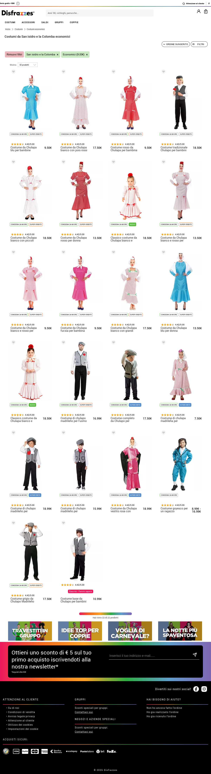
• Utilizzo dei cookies (19, 724)
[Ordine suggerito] (176, 44)
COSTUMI (10, 22)
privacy (30, 716)
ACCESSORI (28, 22)
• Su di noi (12, 708)
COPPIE (74, 22)
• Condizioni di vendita (20, 712)
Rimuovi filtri (14, 54)
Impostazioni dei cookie (23, 729)
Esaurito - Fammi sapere (80, 591)
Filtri (200, 44)
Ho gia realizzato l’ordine (163, 712)
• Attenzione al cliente (20, 720)
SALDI (44, 22)
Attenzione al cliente (193, 3)
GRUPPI (59, 22)
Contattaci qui (84, 712)
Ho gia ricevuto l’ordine (161, 716)
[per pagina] (28, 65)
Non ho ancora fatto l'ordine (164, 708)
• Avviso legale (15, 716)
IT (209, 3)
